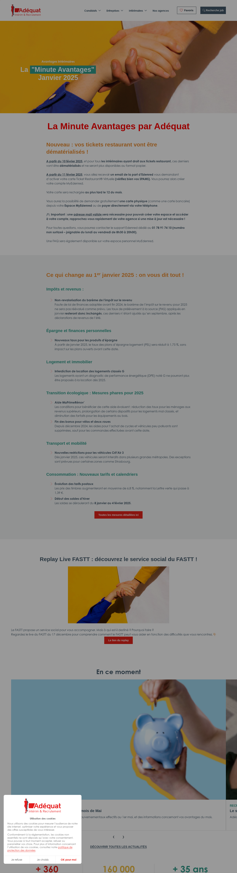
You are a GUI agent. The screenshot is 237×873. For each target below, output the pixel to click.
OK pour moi (68, 859)
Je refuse (16, 859)
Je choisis (43, 859)
